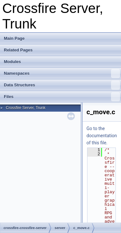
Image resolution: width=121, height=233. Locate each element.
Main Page (14, 38)
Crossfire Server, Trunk (25, 107)
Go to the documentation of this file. (101, 135)
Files (62, 96)
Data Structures (62, 85)
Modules (12, 61)
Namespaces (62, 73)
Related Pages (18, 50)
